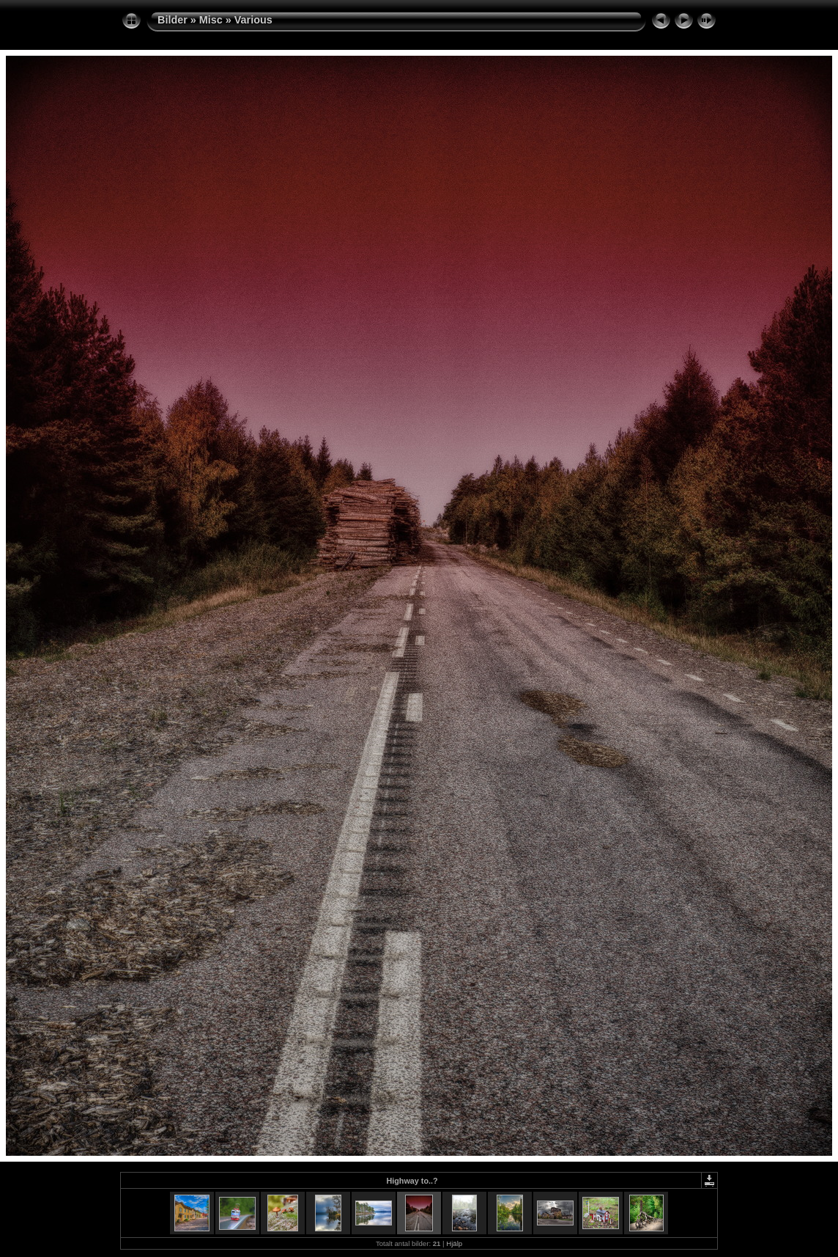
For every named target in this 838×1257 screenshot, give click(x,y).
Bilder (172, 20)
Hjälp (454, 1243)
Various (253, 20)
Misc (211, 20)
